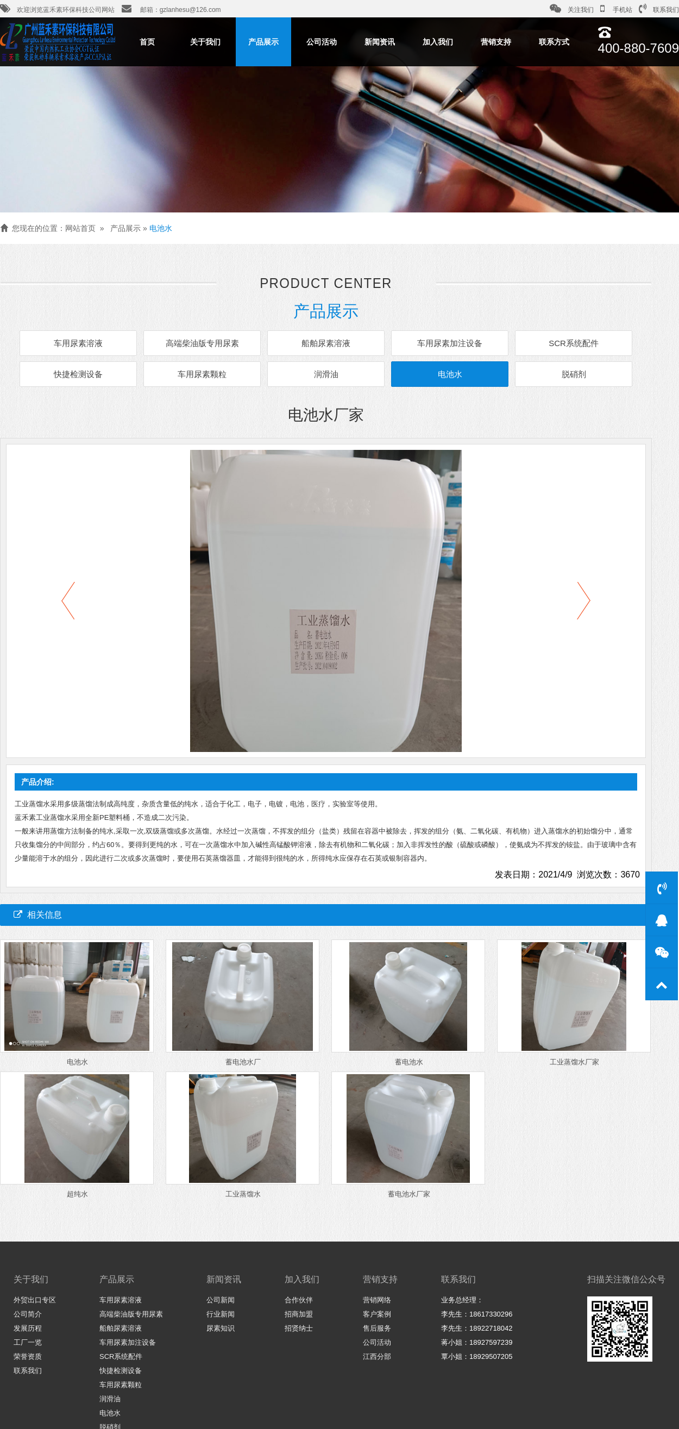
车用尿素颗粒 (205, 373)
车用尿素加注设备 (447, 343)
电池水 (160, 228)
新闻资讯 (379, 41)
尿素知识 (220, 1328)
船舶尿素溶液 (326, 343)
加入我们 (438, 41)
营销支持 (496, 41)
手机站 (616, 8)
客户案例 (377, 1314)
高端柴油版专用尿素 (205, 343)
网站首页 (80, 228)
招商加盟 (299, 1314)
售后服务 (377, 1328)
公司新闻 (220, 1300)
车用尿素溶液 (84, 343)
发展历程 (28, 1328)
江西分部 (377, 1356)
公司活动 (321, 41)
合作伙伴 (299, 1300)
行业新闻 (220, 1314)
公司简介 (28, 1314)
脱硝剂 (568, 373)
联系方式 (554, 41)
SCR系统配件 (567, 343)
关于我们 (205, 41)
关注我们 (572, 8)
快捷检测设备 (84, 373)
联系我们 (659, 8)
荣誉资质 (28, 1356)
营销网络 (377, 1300)
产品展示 (263, 41)
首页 (147, 41)
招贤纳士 (299, 1328)
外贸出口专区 (35, 1300)
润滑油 (326, 373)
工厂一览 (28, 1342)
